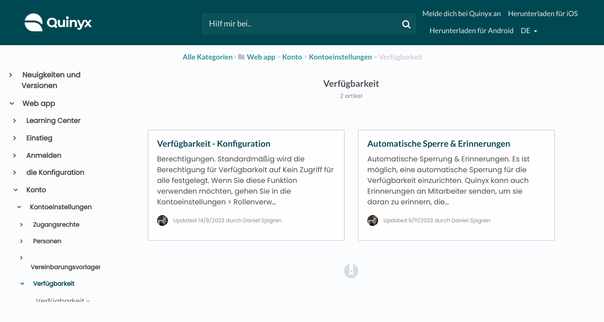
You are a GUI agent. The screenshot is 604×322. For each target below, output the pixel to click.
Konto (35, 190)
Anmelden (43, 156)
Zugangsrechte (55, 224)
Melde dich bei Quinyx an (461, 13)
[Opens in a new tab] (351, 270)
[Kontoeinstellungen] (340, 57)
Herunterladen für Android (472, 30)
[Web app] (256, 57)
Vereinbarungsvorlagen (61, 267)
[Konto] (292, 57)
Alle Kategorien (208, 57)
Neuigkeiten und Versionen (51, 80)
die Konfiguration (55, 173)
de (526, 30)
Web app (38, 103)
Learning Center (53, 121)
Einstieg (38, 138)
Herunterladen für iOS (543, 13)
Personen (46, 241)
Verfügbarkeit (52, 284)
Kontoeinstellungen (60, 207)
